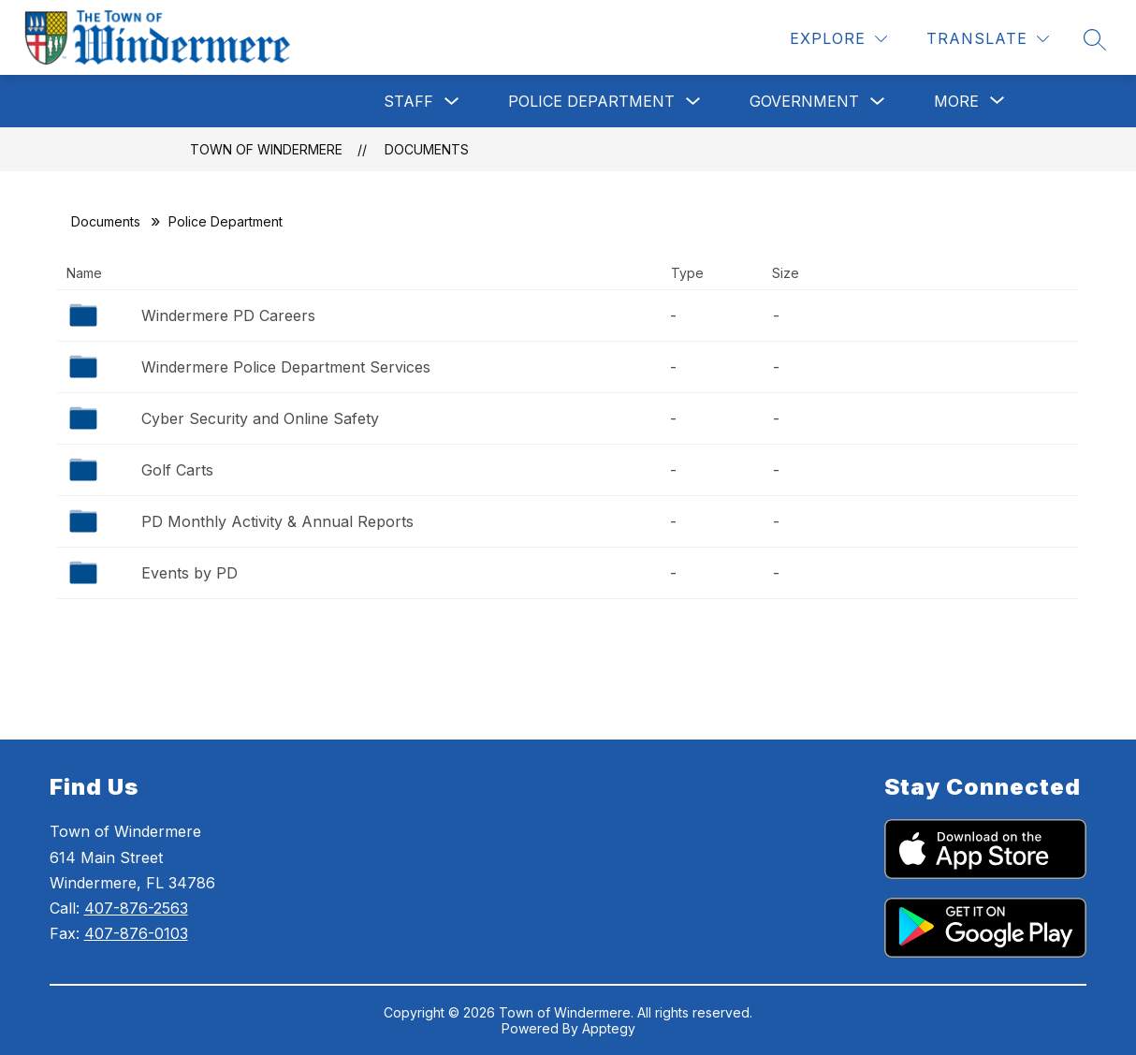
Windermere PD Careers (228, 315)
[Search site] (1095, 39)
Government (804, 101)
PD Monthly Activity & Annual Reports (277, 521)
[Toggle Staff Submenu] (452, 101)
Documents (427, 149)
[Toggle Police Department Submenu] (693, 101)
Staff (408, 101)
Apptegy (608, 1028)
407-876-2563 (136, 908)
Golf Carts (177, 470)
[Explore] (838, 39)
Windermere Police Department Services (285, 367)
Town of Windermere (266, 149)
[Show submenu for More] (956, 101)
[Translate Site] (988, 39)
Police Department (591, 101)
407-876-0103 (136, 933)
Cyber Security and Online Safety (260, 418)
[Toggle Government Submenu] (878, 101)
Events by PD (189, 573)
